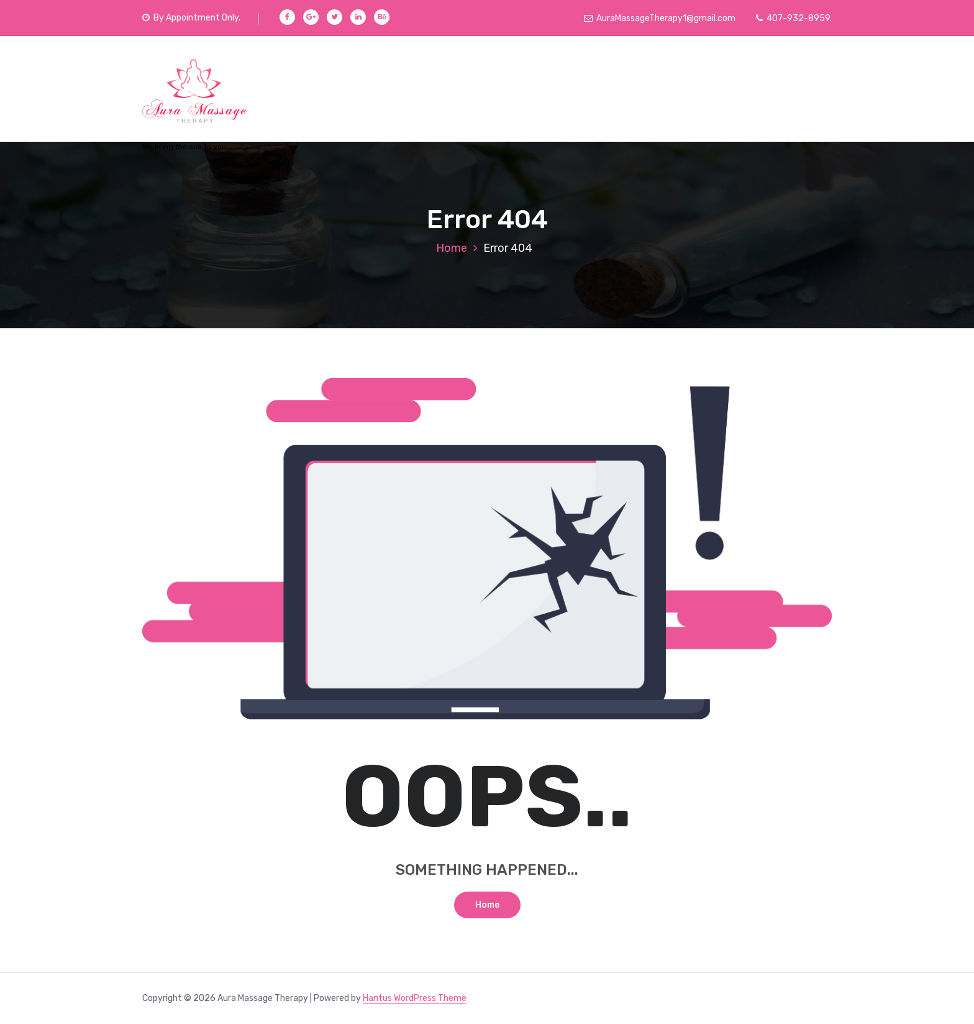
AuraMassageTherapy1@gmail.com (659, 18)
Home (451, 248)
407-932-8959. (794, 18)
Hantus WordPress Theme (415, 998)
